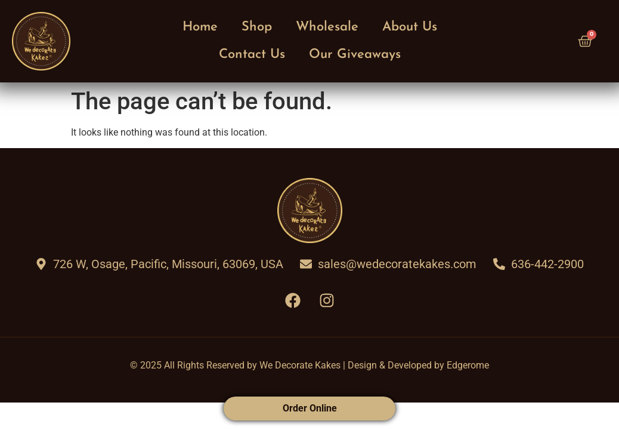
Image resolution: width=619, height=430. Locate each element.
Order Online (310, 408)
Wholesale (327, 27)
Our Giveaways (355, 55)
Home (200, 27)
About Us (409, 27)
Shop (257, 27)
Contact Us (252, 55)
